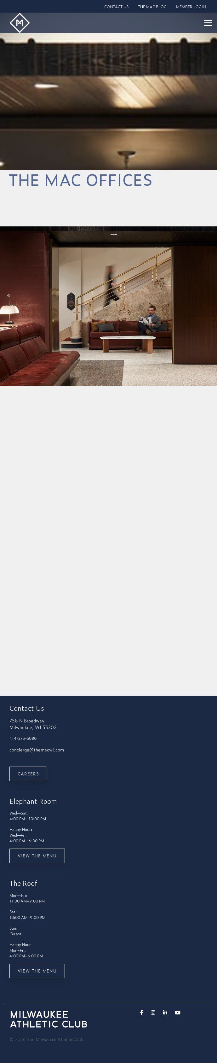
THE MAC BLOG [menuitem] (152, 6)
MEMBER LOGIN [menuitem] (191, 6)
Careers (28, 774)
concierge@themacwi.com (36, 749)
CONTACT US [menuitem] (116, 6)
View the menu (37, 856)
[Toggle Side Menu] (208, 22)
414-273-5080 (23, 738)
